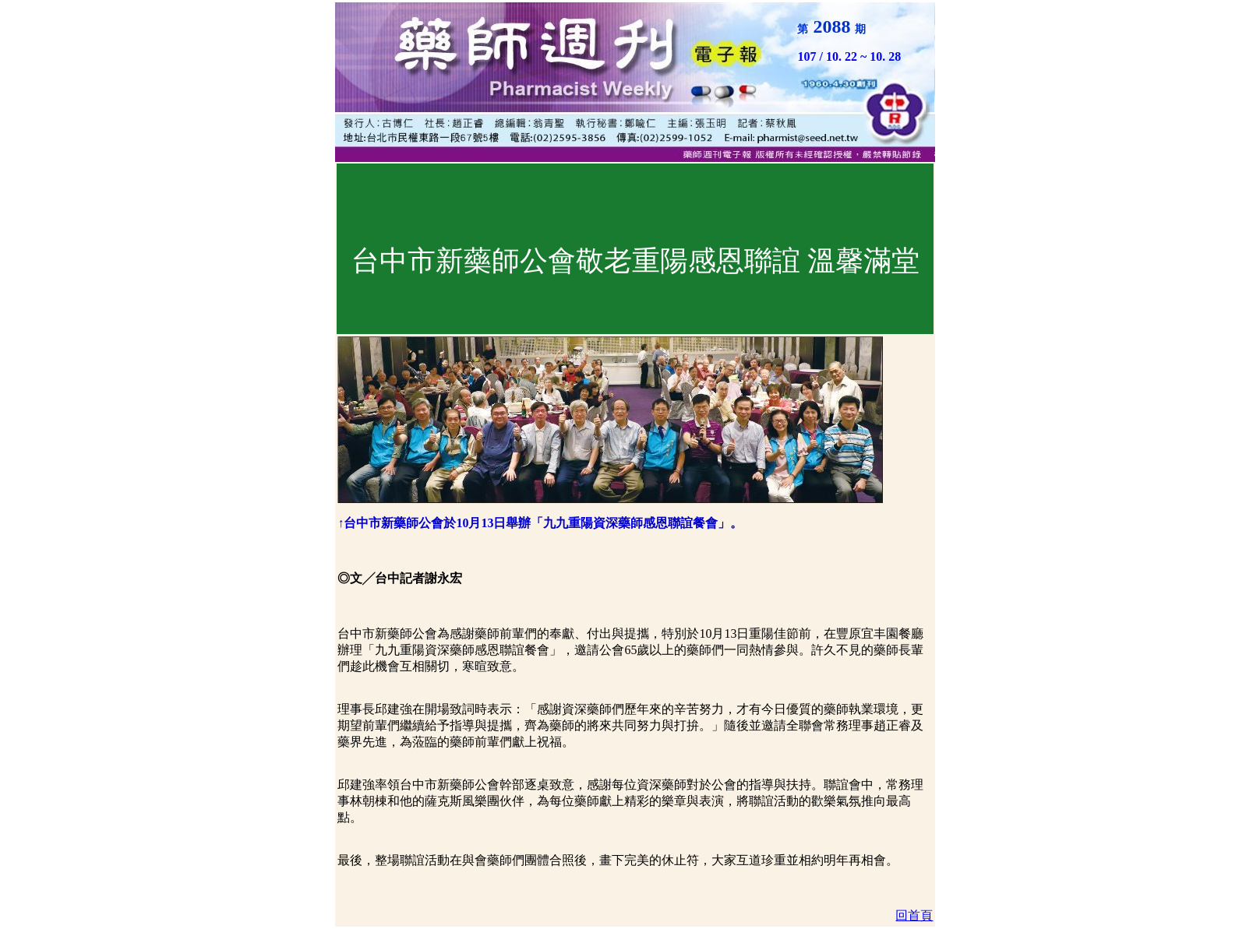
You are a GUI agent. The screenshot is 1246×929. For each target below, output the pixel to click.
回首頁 (914, 915)
